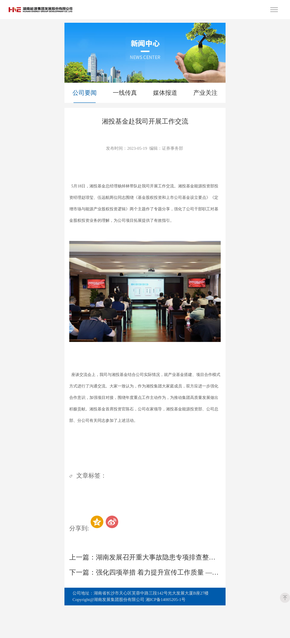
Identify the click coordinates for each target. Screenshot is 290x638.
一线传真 (125, 92)
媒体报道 (165, 92)
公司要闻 (84, 92)
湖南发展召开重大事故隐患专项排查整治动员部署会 (145, 580)
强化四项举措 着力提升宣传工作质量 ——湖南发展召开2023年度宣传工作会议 (145, 595)
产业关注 (205, 92)
